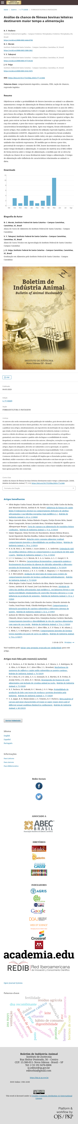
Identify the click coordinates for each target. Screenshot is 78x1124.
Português (8, 743)
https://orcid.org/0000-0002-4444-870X (18, 40)
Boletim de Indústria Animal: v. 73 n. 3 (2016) (36, 555)
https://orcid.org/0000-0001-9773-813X (18, 60)
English (7, 735)
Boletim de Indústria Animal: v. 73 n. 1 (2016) (51, 624)
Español (7, 739)
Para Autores (9, 762)
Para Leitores (9, 758)
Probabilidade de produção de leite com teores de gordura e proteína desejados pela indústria (39, 692)
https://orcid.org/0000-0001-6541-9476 (18, 71)
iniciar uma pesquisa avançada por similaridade (41, 647)
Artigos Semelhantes (14, 499)
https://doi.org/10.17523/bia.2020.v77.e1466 (26, 78)
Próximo (68, 642)
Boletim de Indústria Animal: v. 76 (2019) (49, 567)
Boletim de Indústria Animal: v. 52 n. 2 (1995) (35, 612)
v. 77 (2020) (24, 9)
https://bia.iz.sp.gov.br (39, 1077)
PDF (8, 377)
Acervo (14, 9)
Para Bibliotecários (11, 766)
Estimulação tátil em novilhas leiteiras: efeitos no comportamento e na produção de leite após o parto (41, 551)
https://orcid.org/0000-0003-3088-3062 (18, 50)
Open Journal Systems (13, 983)
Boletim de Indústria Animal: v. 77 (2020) (35, 695)
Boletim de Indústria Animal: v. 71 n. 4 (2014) (39, 529)
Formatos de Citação (12, 488)
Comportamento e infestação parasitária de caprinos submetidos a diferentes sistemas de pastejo (39, 608)
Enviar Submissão (13, 720)
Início (6, 9)
